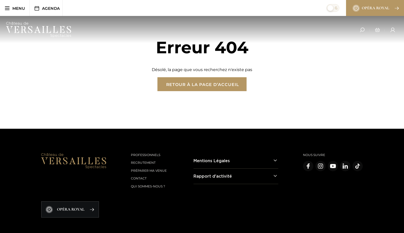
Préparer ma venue (149, 170)
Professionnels (145, 155)
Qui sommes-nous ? (148, 186)
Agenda (47, 8)
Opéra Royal (375, 8)
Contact (139, 178)
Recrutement (143, 163)
